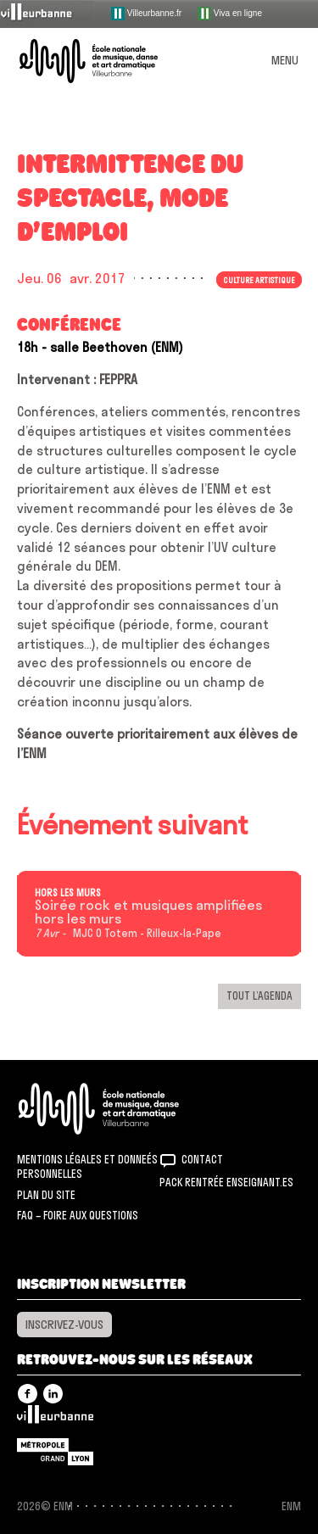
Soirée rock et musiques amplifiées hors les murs (148, 912)
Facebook (27, 1393)
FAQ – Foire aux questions (77, 1215)
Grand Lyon (55, 1451)
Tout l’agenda (259, 995)
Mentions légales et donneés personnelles (87, 1166)
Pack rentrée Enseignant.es (226, 1182)
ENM (121, 1108)
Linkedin (53, 1393)
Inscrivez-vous (64, 1324)
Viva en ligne (230, 13)
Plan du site (46, 1195)
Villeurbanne (55, 1418)
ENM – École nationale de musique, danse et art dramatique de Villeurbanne (108, 61)
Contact (202, 1159)
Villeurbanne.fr (146, 13)
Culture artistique (259, 280)
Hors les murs (68, 893)
